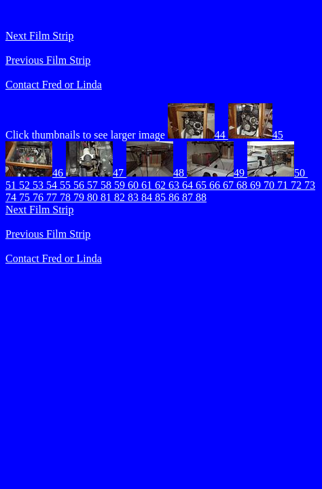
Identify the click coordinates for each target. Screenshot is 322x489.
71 (284, 185)
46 (35, 173)
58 (107, 185)
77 (53, 197)
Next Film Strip (39, 35)
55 (66, 185)
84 (148, 197)
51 (12, 185)
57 (94, 185)
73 (309, 185)
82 (121, 197)
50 (277, 173)
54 (53, 185)
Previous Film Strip (47, 60)
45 (255, 135)
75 (26, 197)
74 (12, 197)
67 (229, 185)
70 (270, 185)
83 (134, 197)
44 (198, 135)
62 (161, 185)
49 (217, 173)
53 (39, 185)
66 (216, 185)
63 (175, 185)
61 (148, 185)
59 (121, 185)
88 (201, 197)
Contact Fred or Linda (53, 84)
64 (189, 185)
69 (257, 185)
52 (26, 185)
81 (107, 197)
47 (96, 173)
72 (297, 185)
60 (134, 185)
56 (80, 185)
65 (202, 185)
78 (66, 197)
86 (175, 197)
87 (189, 197)
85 (161, 197)
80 (94, 197)
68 (243, 185)
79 (80, 197)
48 (156, 173)
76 (39, 197)
